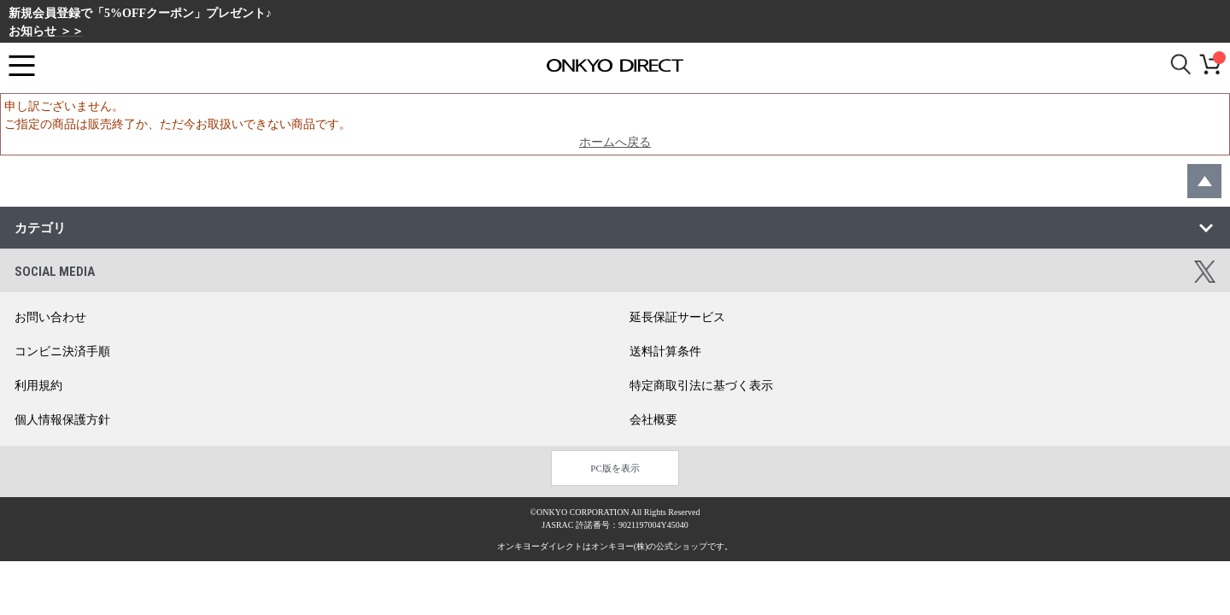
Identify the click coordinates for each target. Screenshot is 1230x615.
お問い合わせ (50, 317)
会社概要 (653, 419)
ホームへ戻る (615, 142)
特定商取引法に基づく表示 (701, 385)
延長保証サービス (677, 317)
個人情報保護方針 (62, 419)
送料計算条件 (665, 351)
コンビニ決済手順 (62, 351)
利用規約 (38, 385)
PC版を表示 (614, 468)
